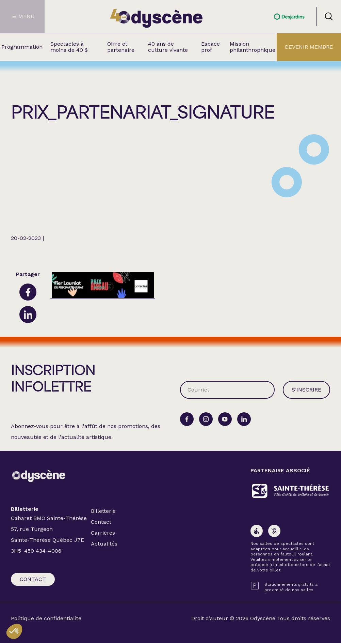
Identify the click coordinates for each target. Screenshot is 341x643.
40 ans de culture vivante (168, 47)
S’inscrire (306, 389)
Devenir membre (309, 47)
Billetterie (103, 511)
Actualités (104, 543)
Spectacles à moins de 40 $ (69, 47)
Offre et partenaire (120, 47)
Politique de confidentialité (46, 618)
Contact (33, 579)
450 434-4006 (42, 551)
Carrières (103, 533)
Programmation (22, 47)
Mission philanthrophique (252, 47)
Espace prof (210, 47)
